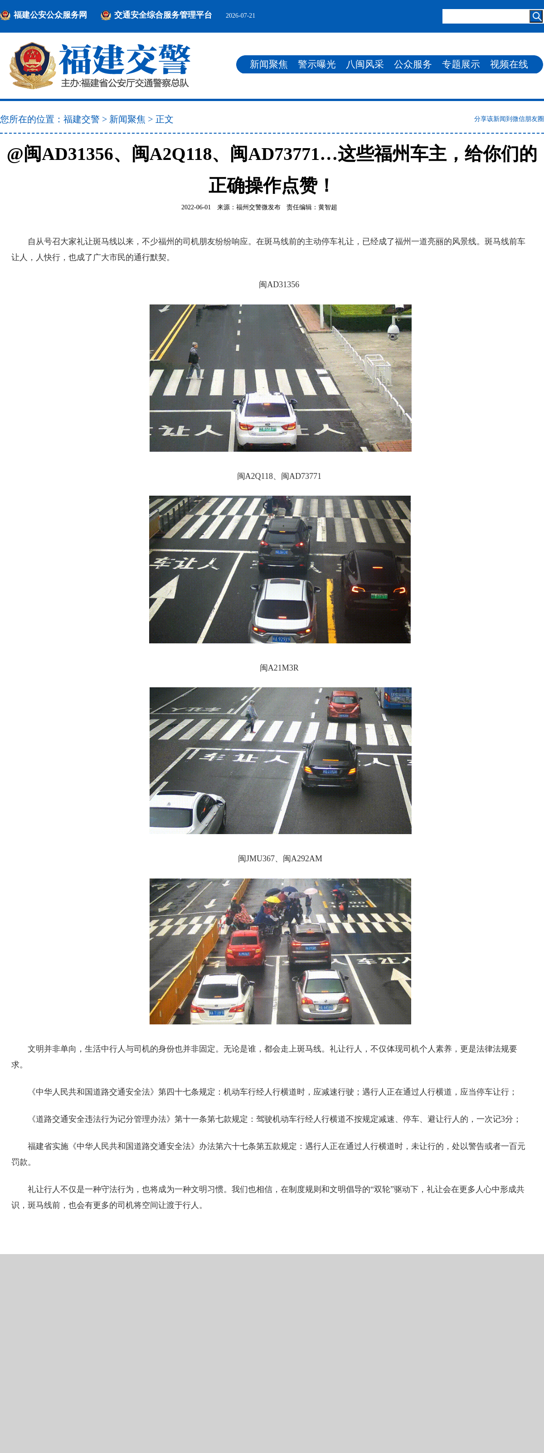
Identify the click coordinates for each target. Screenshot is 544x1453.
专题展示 (461, 64)
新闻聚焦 (269, 64)
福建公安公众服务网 (50, 14)
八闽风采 (365, 64)
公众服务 (413, 64)
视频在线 (509, 64)
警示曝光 (317, 64)
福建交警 (81, 119)
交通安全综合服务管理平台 (163, 14)
